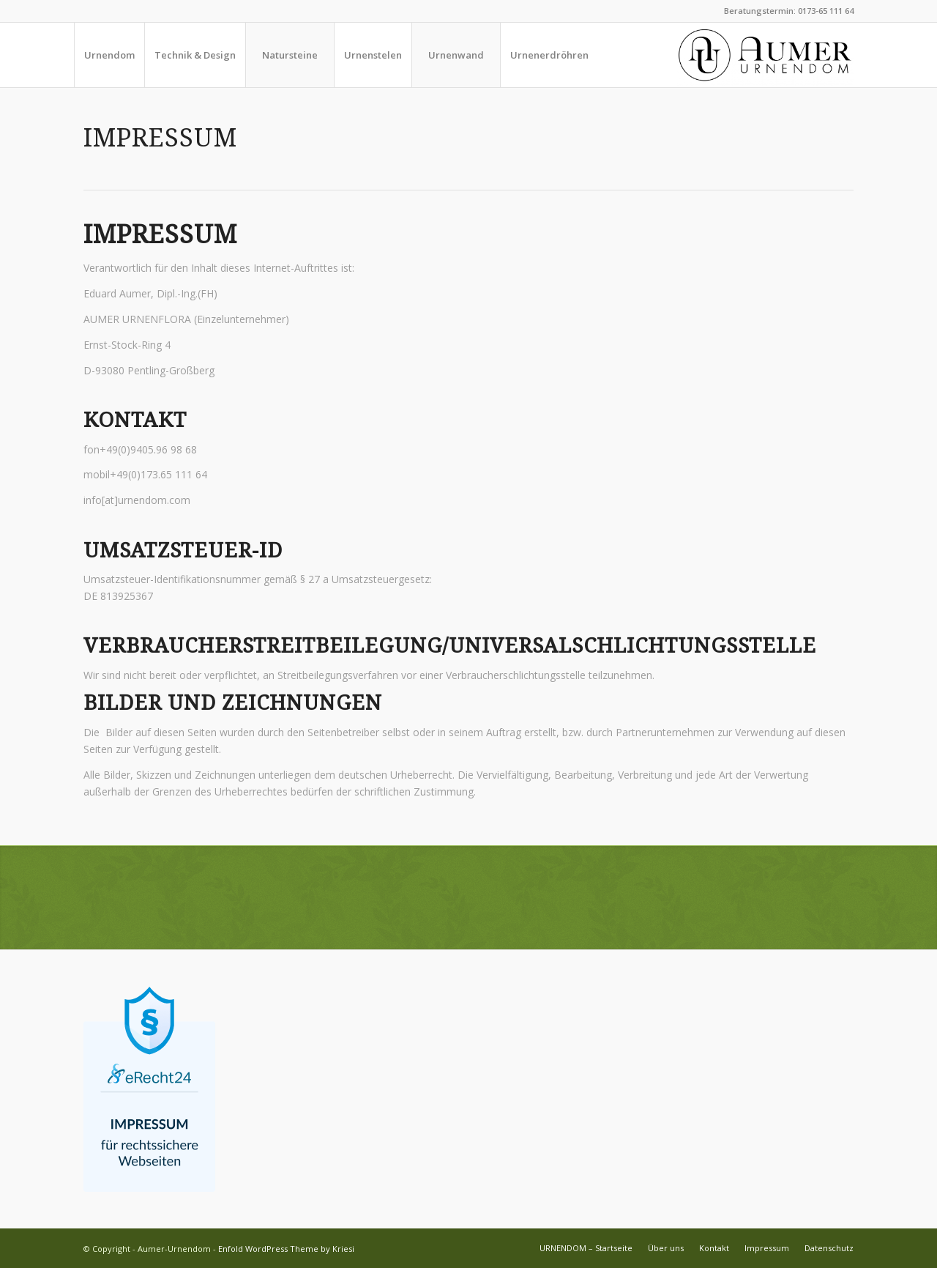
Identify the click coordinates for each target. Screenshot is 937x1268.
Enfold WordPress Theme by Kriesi (286, 1248)
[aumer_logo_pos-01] (765, 55)
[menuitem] (109, 55)
